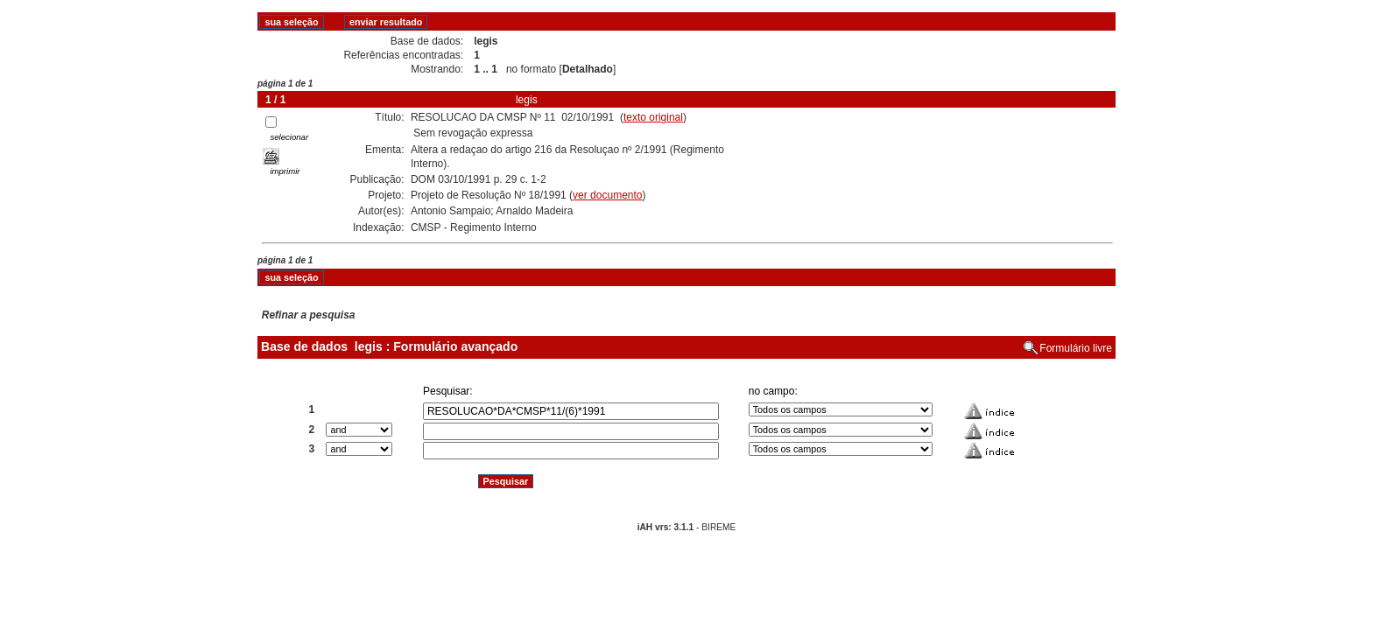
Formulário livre (1075, 348)
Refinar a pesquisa (309, 315)
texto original (653, 117)
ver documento (607, 195)
